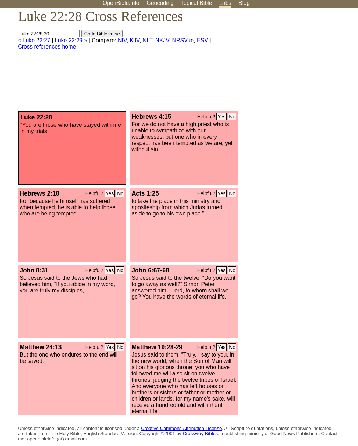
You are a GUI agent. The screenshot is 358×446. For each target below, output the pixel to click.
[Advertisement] (287, 62)
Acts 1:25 (145, 193)
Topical (196, 3)
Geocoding (159, 3)
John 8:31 (34, 270)
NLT (147, 40)
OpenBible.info (121, 3)
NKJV (162, 40)
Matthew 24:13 (41, 347)
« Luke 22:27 (34, 40)
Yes (221, 116)
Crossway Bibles (200, 433)
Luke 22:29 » (71, 40)
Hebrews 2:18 (39, 193)
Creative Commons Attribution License (181, 428)
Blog (244, 3)
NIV (122, 40)
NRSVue (183, 40)
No (232, 116)
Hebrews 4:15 (151, 116)
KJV (134, 40)
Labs (225, 3)
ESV (202, 40)
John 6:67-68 (150, 270)
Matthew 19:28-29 (156, 347)
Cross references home (47, 47)
